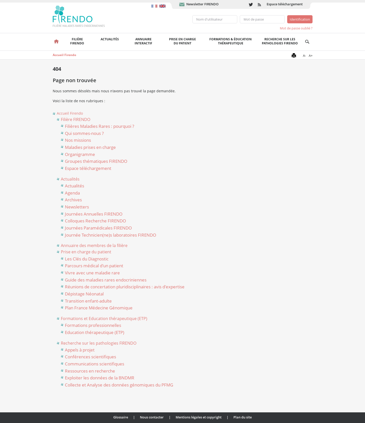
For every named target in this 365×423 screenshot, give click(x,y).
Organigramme (80, 154)
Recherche (307, 41)
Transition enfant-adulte (88, 301)
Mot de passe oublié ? (296, 28)
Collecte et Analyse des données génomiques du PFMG (119, 385)
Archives (73, 200)
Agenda (72, 193)
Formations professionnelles (93, 325)
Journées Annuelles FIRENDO (93, 214)
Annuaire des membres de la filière (94, 245)
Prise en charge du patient (86, 252)
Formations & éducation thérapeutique (230, 41)
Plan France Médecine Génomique (99, 308)
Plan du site (242, 417)
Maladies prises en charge (90, 147)
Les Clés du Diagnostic (86, 259)
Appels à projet (80, 350)
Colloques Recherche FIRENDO (95, 221)
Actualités (110, 39)
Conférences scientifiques (90, 357)
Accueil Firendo (64, 55)
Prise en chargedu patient (182, 41)
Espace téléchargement (285, 4)
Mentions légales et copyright (199, 417)
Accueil (57, 41)
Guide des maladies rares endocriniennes (106, 280)
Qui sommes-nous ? (84, 133)
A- (304, 55)
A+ (311, 55)
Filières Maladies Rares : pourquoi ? (99, 126)
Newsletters (77, 207)
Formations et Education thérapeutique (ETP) (104, 318)
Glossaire (120, 417)
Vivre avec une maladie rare (92, 273)
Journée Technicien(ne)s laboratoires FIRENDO (110, 235)
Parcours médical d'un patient (94, 266)
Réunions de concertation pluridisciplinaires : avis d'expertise (125, 287)
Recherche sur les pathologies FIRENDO (280, 41)
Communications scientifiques (94, 364)
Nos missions (78, 140)
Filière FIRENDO (75, 119)
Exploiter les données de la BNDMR (99, 378)
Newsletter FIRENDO (202, 4)
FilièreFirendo (77, 41)
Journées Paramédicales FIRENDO (98, 228)
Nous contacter (152, 417)
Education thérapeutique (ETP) (94, 332)
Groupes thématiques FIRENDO (96, 161)
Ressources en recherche (90, 371)
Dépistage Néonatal (84, 294)
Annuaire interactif (143, 41)
